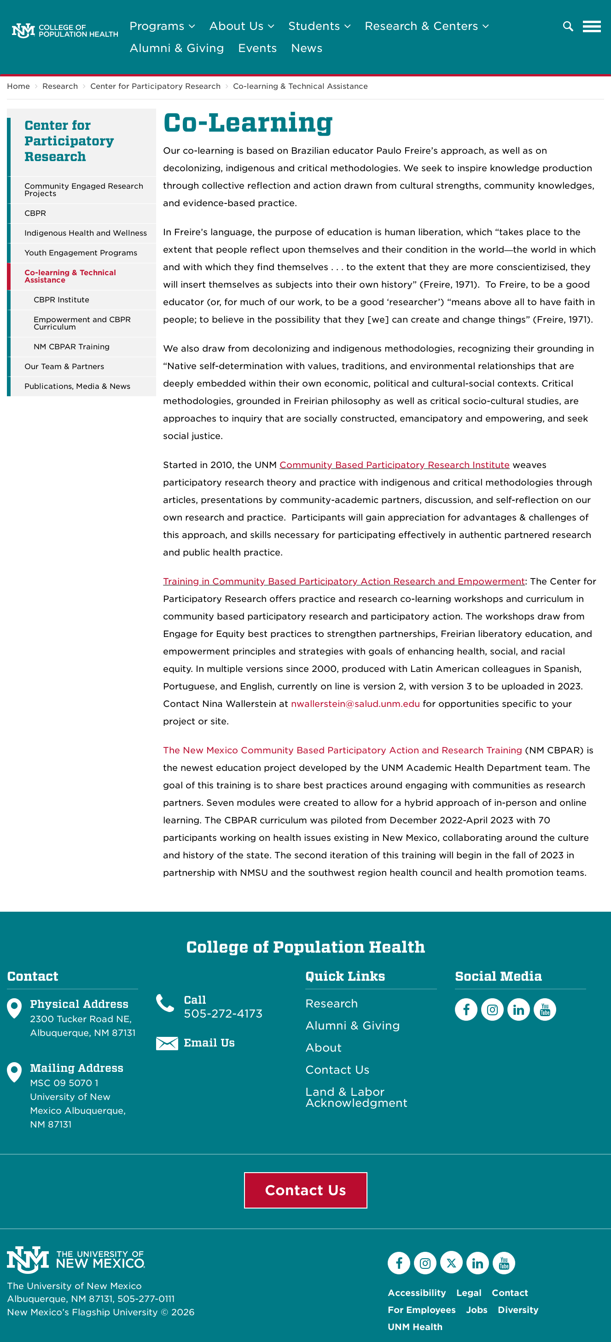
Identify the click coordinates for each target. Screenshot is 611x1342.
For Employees (422, 1310)
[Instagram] (492, 1009)
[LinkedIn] (518, 1009)
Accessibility (417, 1293)
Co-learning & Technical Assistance (300, 86)
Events (257, 48)
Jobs (477, 1310)
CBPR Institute (61, 300)
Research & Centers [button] (427, 26)
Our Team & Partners (64, 366)
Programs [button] (162, 26)
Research (60, 86)
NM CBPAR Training (72, 347)
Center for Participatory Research (155, 86)
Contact (510, 1293)
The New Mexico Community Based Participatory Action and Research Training (342, 750)
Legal (469, 1293)
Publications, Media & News (77, 386)
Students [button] (319, 26)
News (307, 48)
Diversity (518, 1310)
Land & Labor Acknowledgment (356, 1098)
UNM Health (415, 1327)
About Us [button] (241, 26)
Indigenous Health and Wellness (85, 233)
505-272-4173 (223, 1013)
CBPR (35, 213)
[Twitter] (451, 1262)
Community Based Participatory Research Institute (394, 465)
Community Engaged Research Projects (83, 190)
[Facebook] (466, 1009)
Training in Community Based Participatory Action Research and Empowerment (344, 581)
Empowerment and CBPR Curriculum (82, 323)
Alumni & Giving (176, 48)
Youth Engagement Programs (80, 253)
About (323, 1047)
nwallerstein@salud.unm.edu (355, 704)
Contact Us (337, 1070)
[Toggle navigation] (592, 26)
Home (18, 86)
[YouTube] (545, 1009)
